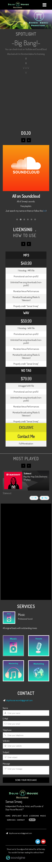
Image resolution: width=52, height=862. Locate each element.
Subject (6, 752)
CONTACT (21, 820)
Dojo (25, 816)
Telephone (7, 730)
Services (11, 820)
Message (6, 763)
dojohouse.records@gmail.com (19, 700)
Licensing (34, 816)
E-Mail (5, 718)
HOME (8, 816)
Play (44, 498)
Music (43, 816)
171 (34, 498)
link (44, 210)
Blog (32, 820)
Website (6, 740)
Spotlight (17, 816)
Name (5, 708)
